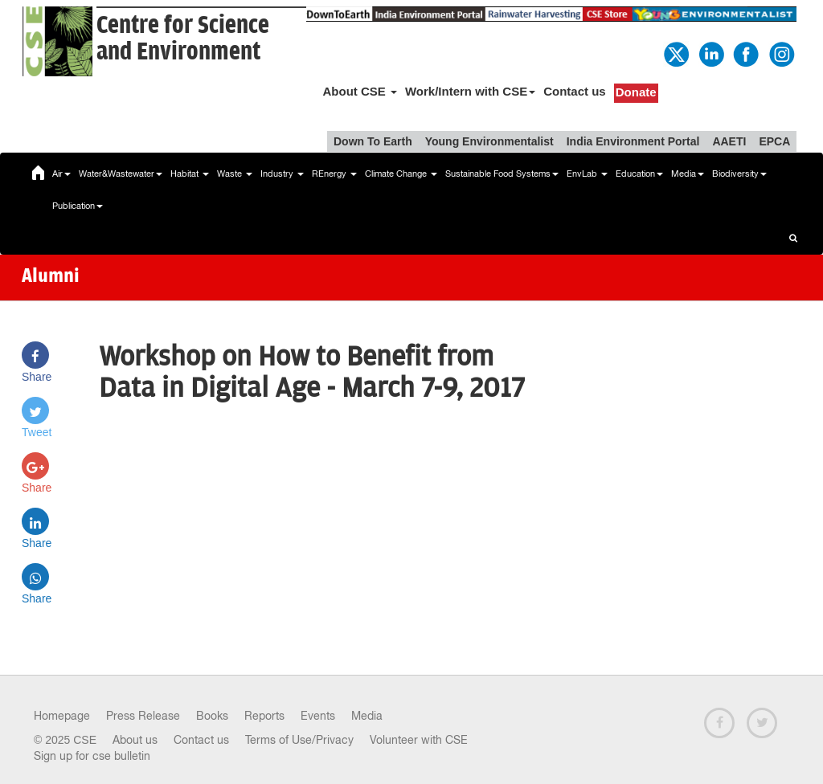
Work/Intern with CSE (470, 91)
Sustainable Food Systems (502, 173)
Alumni (51, 277)
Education (639, 173)
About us (135, 739)
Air (61, 173)
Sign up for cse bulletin (92, 755)
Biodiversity (739, 173)
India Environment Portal (633, 141)
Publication (77, 205)
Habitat (189, 173)
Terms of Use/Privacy (299, 739)
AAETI (729, 141)
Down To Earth (373, 141)
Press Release (143, 715)
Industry (282, 173)
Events (318, 715)
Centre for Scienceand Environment (182, 38)
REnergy (334, 173)
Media (687, 173)
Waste (234, 173)
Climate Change (401, 173)
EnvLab (587, 173)
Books (212, 715)
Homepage (62, 715)
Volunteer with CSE (419, 739)
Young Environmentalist (489, 141)
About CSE (359, 91)
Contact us (574, 91)
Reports (264, 715)
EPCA (774, 141)
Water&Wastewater (120, 173)
